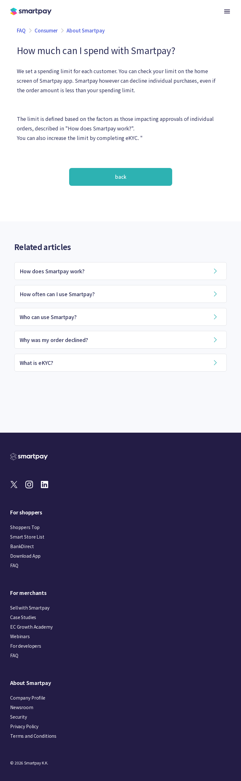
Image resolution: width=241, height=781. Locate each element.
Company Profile (27, 697)
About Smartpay (86, 30)
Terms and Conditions (33, 736)
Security (18, 717)
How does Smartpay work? (99, 128)
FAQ (21, 30)
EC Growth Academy (31, 627)
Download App (25, 556)
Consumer (46, 30)
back (120, 176)
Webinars (20, 636)
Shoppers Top (25, 527)
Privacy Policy (24, 726)
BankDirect (22, 546)
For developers (25, 646)
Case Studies (23, 617)
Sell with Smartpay (29, 607)
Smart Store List (27, 536)
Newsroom (21, 707)
